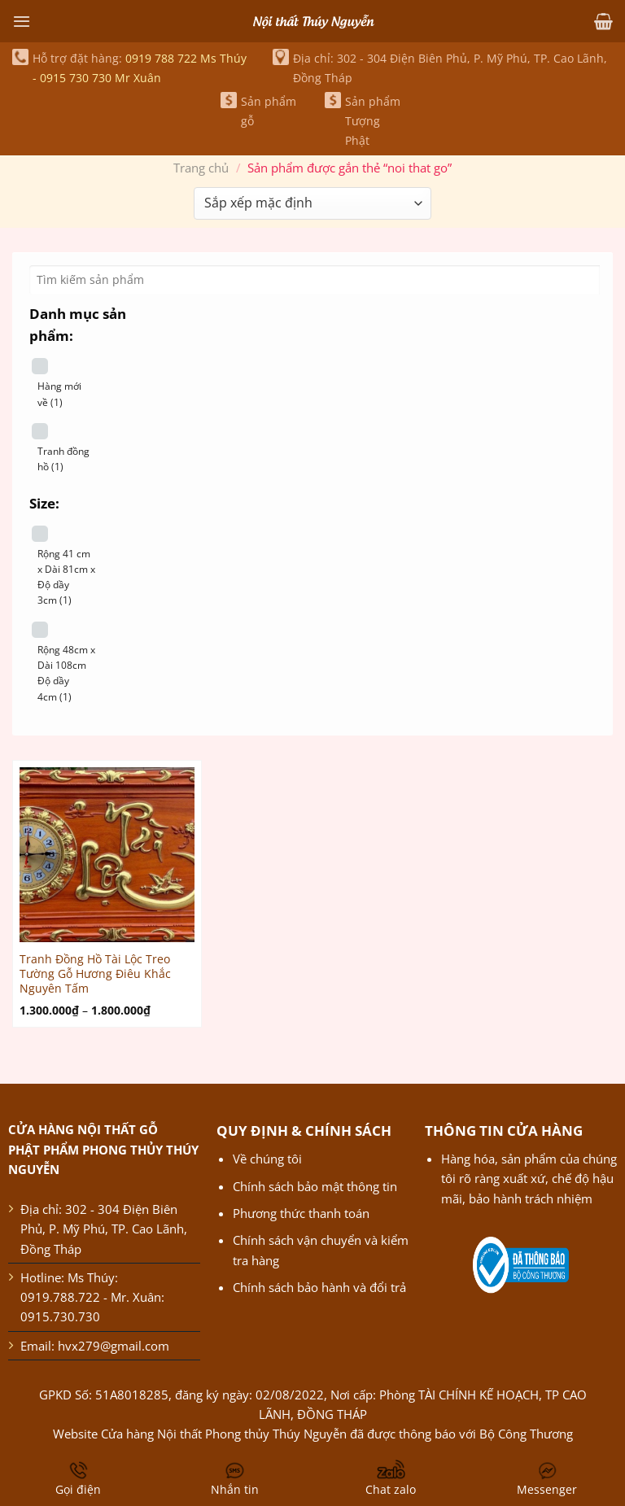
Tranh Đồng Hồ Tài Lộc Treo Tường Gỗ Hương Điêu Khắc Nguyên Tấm (95, 973)
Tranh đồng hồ (63, 459)
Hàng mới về (59, 393)
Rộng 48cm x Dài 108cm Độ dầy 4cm (66, 673)
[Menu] (21, 21)
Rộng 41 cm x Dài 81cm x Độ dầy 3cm (66, 577)
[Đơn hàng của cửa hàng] (312, 203)
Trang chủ (201, 167)
